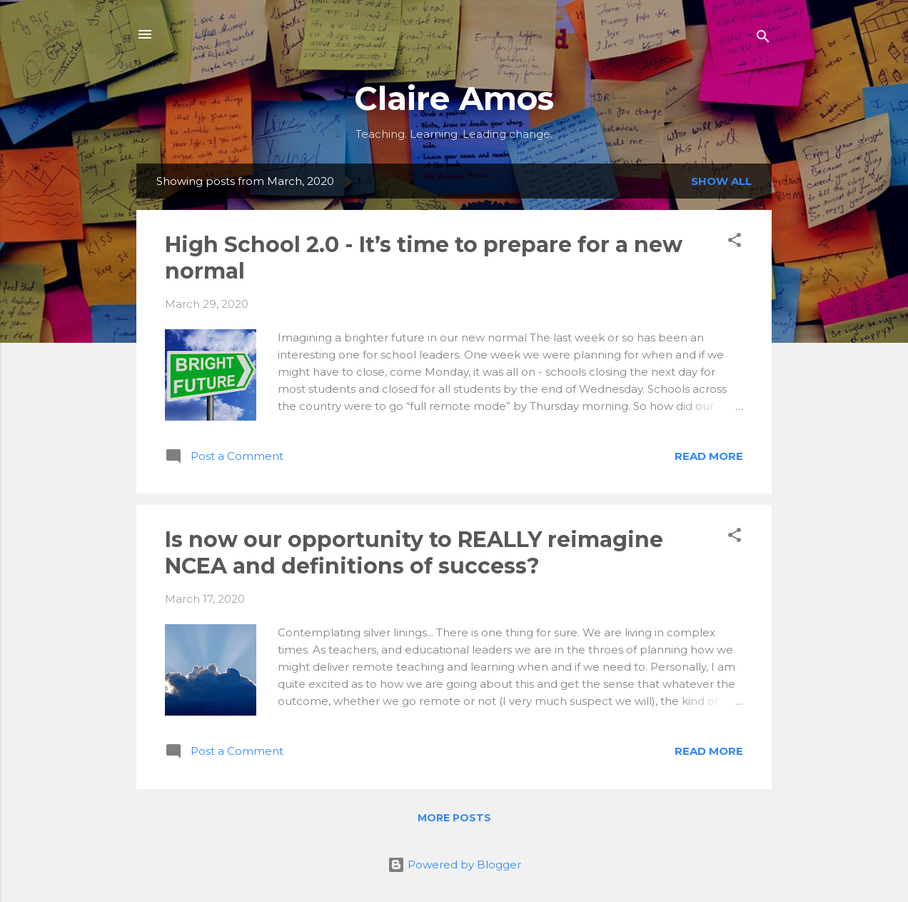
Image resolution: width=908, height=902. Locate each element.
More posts (454, 817)
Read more (709, 456)
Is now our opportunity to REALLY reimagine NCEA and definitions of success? (414, 552)
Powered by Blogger (454, 864)
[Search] (763, 39)
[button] (734, 242)
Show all (721, 181)
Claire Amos (454, 98)
